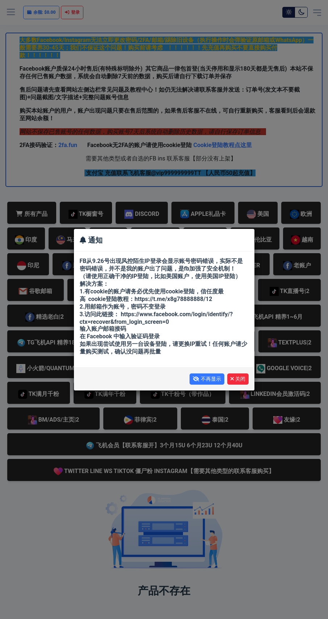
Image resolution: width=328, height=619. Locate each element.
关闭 (238, 379)
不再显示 (207, 379)
